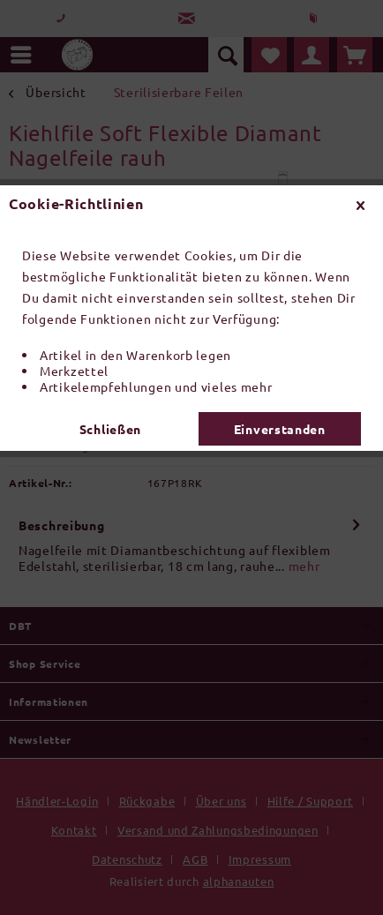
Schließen (110, 429)
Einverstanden (280, 429)
